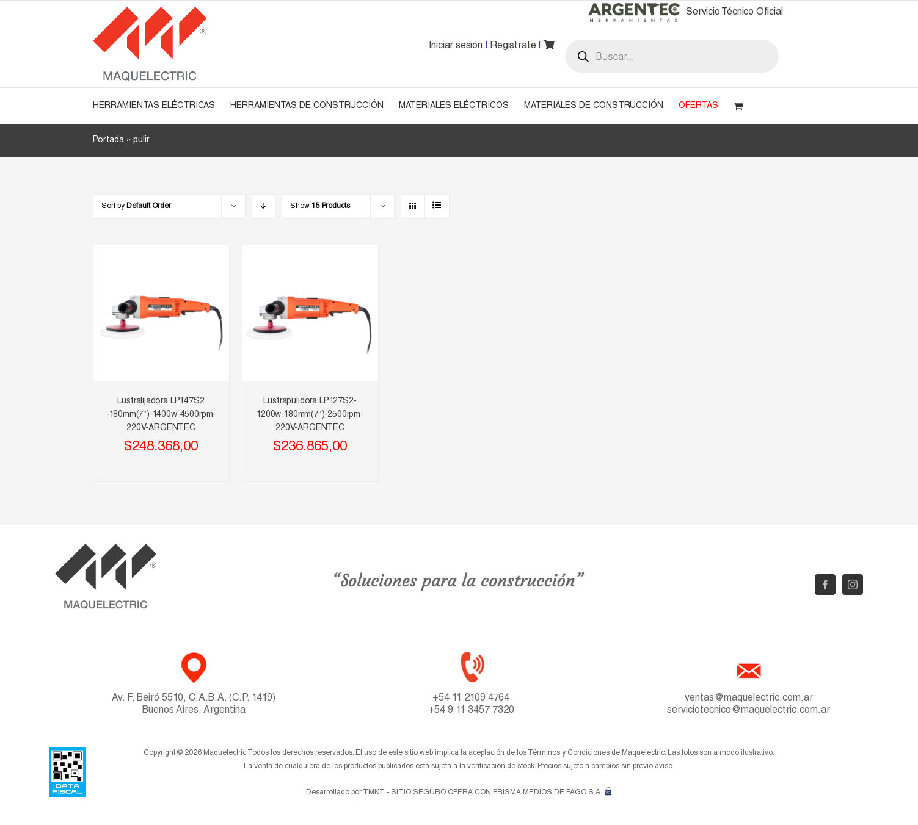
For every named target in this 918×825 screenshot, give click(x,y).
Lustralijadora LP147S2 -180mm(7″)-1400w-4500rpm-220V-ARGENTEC (161, 415)
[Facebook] (825, 584)
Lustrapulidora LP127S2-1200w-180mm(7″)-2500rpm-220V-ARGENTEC (310, 415)
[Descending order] (263, 206)
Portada (108, 140)
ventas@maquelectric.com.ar (749, 699)
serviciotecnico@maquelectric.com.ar (748, 711)
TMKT (374, 792)
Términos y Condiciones (569, 753)
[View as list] (437, 206)
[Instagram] (852, 584)
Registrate (513, 46)
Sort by (136, 206)
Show (320, 206)
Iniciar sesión (456, 46)
